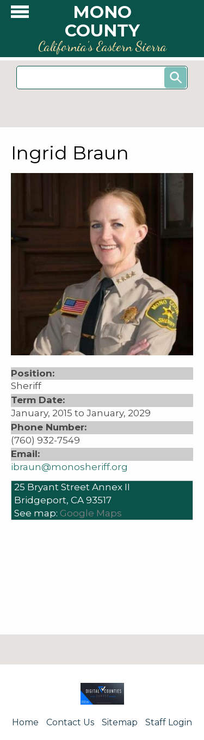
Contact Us (70, 722)
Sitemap (120, 722)
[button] (20, 14)
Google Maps (91, 513)
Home (25, 722)
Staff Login (168, 722)
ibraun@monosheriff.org (69, 466)
